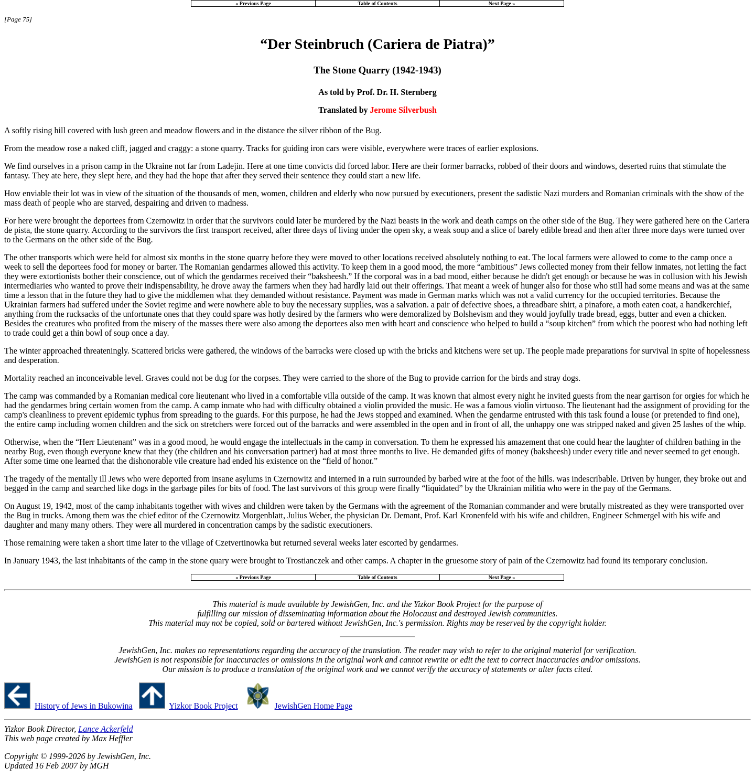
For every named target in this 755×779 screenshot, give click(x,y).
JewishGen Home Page (313, 705)
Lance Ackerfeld (105, 728)
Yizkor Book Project (203, 705)
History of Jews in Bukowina (84, 705)
